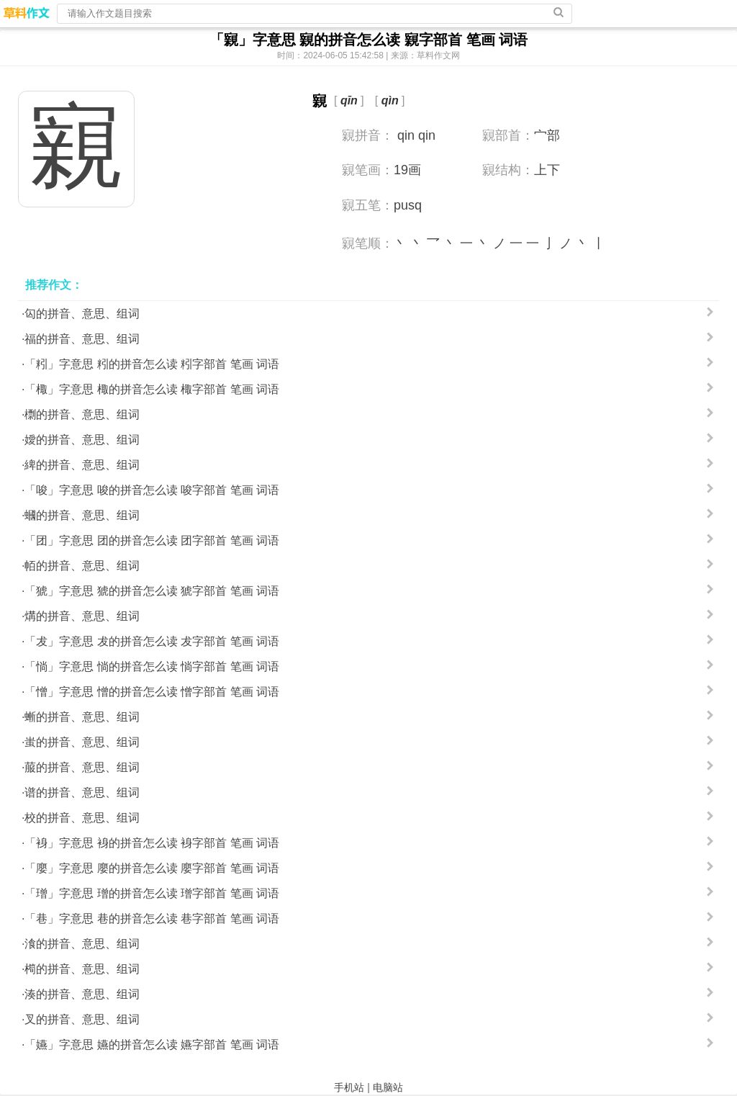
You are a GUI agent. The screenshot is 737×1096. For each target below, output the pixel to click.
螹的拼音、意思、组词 (82, 717)
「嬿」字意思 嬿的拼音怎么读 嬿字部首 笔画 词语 (151, 1044)
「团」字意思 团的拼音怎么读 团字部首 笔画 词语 (151, 540)
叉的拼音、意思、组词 (82, 1019)
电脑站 (388, 1087)
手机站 (349, 1087)
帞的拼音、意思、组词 (82, 566)
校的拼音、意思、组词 (82, 818)
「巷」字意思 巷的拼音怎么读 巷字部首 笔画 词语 (151, 918)
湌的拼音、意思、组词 (82, 944)
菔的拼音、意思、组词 (82, 767)
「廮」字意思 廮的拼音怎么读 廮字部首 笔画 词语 (151, 868)
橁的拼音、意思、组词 (82, 969)
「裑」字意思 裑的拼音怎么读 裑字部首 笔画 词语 (151, 843)
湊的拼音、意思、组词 (82, 994)
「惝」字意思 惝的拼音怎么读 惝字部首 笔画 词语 (151, 666)
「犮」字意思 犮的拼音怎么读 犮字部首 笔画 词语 (151, 641)
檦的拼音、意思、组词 (82, 414)
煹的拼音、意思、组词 (82, 616)
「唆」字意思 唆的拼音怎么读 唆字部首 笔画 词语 (151, 490)
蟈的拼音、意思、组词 (82, 515)
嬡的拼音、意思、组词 (82, 440)
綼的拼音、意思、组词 (82, 465)
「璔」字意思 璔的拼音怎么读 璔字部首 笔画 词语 (151, 893)
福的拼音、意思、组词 (82, 339)
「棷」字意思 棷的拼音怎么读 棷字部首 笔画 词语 (151, 389)
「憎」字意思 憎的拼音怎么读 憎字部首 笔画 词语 (151, 692)
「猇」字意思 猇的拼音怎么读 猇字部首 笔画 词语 (151, 591)
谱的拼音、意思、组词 (82, 792)
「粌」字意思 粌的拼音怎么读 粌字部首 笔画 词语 (151, 364)
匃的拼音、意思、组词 (82, 313)
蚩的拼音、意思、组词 (82, 742)
